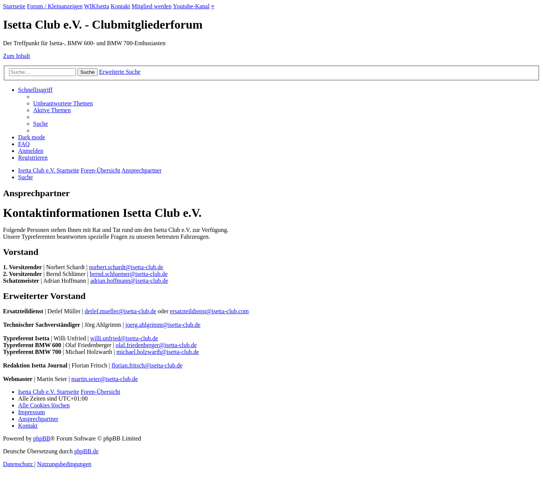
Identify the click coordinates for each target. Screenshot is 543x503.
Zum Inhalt (16, 56)
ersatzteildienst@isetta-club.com (209, 311)
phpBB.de (86, 451)
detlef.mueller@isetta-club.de (120, 311)
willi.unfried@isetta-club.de (124, 338)
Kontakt (120, 6)
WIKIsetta (96, 6)
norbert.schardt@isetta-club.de (126, 267)
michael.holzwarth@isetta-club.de (158, 352)
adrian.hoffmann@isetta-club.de (129, 280)
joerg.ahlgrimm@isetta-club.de (162, 325)
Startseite (14, 6)
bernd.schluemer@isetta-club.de (129, 274)
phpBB (41, 438)
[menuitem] (63, 103)
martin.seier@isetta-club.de (104, 379)
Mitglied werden (152, 6)
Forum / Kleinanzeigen (55, 6)
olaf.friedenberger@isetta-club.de (156, 345)
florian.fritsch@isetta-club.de (147, 365)
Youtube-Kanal (191, 6)
